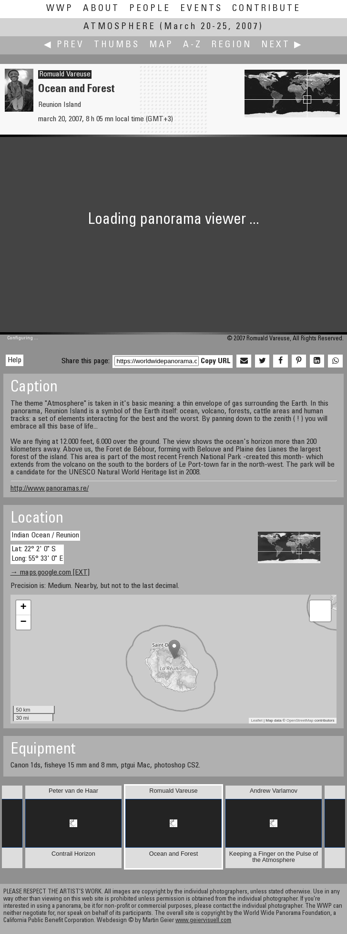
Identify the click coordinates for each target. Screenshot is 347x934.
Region (232, 45)
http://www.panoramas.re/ (49, 489)
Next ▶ (282, 45)
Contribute (266, 8)
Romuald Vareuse (65, 74)
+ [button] (23, 607)
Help (14, 360)
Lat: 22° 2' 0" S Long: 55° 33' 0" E (37, 554)
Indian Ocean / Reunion (45, 535)
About (101, 8)
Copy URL (216, 361)
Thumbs (117, 45)
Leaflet (257, 720)
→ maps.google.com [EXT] (50, 573)
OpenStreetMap (299, 720)
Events (201, 8)
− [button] (23, 622)
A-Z (192, 45)
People (150, 8)
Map (161, 45)
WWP (59, 8)
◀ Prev (64, 45)
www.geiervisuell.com (203, 921)
